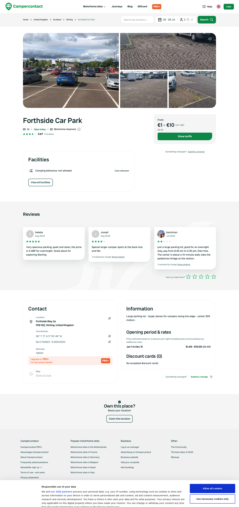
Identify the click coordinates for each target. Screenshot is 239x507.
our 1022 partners (61, 465)
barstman (171, 232)
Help (207, 6)
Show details (49, 500)
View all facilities (40, 182)
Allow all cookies (212, 462)
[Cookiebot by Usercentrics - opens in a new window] (20, 500)
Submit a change (196, 151)
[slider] (201, 276)
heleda (39, 232)
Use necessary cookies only (212, 473)
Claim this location (119, 418)
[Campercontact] (24, 6)
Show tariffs (185, 136)
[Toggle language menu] (218, 6)
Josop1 (105, 232)
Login (228, 6)
